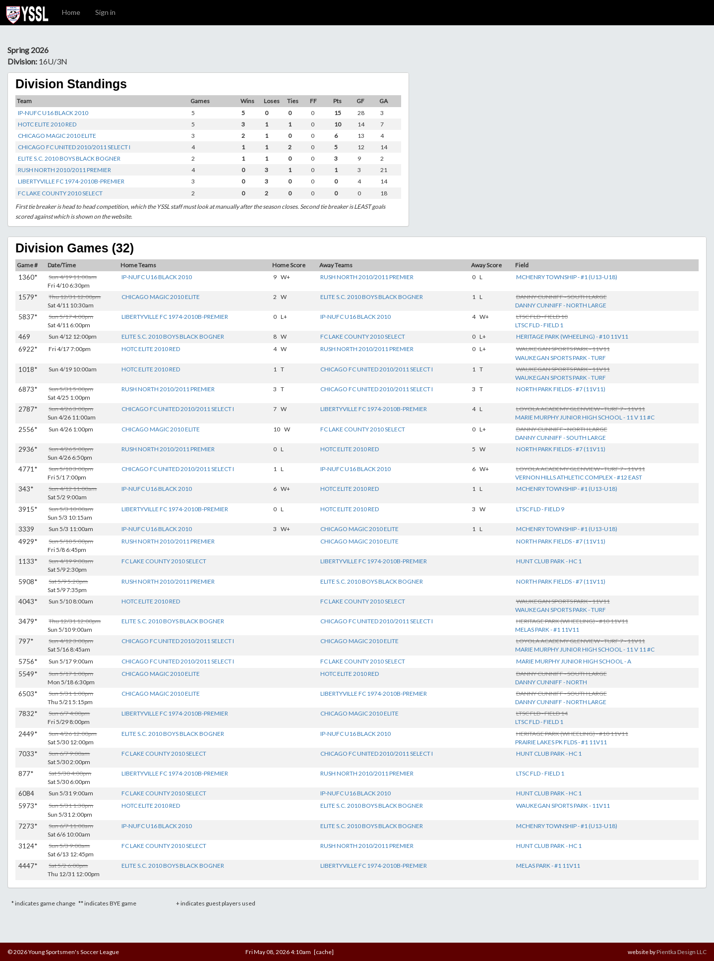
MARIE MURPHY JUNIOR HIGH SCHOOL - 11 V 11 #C (584, 417)
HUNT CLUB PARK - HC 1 (549, 561)
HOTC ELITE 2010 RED (47, 124)
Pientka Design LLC (681, 952)
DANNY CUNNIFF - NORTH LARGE (560, 305)
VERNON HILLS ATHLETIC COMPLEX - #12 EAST (578, 477)
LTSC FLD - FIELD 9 (540, 509)
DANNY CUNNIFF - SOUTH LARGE (560, 437)
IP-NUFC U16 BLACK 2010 (53, 113)
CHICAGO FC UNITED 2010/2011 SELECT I (74, 147)
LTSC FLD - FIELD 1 (539, 325)
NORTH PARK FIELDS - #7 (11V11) (560, 389)
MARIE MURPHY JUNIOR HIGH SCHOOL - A (573, 661)
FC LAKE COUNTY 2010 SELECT (60, 193)
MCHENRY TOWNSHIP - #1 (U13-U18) (566, 277)
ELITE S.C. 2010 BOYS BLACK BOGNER (69, 158)
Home (71, 12)
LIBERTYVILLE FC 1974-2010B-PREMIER (71, 181)
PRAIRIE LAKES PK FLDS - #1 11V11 (561, 742)
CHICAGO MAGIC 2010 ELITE (57, 135)
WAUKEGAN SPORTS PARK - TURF (560, 357)
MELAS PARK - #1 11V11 (547, 629)
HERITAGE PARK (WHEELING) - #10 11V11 (572, 336)
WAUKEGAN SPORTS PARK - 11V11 (563, 805)
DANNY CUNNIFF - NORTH (551, 682)
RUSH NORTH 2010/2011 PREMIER (64, 170)
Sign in (105, 12)
